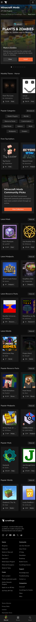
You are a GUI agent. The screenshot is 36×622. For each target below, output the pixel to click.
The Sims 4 (5, 555)
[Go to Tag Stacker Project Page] (9, 156)
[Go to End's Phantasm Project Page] (9, 236)
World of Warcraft (7, 552)
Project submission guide (9, 579)
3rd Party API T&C (7, 590)
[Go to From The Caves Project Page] (9, 90)
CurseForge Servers (25, 565)
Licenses (4, 609)
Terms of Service (6, 603)
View (10, 59)
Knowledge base (24, 572)
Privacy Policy (6, 606)
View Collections (18, 209)
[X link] (18, 535)
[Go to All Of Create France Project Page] (9, 273)
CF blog (21, 552)
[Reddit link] (21, 535)
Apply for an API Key (8, 587)
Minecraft (5, 549)
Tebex (21, 593)
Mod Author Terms (7, 613)
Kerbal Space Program (8, 561)
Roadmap (22, 558)
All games (4, 545)
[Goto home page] (5, 2)
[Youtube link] (10, 535)
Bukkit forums (23, 561)
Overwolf (22, 587)
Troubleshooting (24, 576)
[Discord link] (14, 535)
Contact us (22, 579)
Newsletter (22, 555)
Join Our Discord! (24, 545)
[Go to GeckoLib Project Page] (9, 460)
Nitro (20, 596)
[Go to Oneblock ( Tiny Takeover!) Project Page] (9, 497)
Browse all (30, 111)
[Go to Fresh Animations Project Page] (9, 385)
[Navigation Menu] (2, 2)
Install (26, 59)
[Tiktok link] (7, 535)
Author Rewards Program (7, 583)
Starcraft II (5, 558)
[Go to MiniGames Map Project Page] (9, 348)
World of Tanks (6, 568)
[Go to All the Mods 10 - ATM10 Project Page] (9, 422)
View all (31, 219)
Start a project (6, 576)
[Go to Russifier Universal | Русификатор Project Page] (9, 311)
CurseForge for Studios (26, 590)
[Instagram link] (3, 535)
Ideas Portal (22, 549)
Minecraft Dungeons (8, 565)
